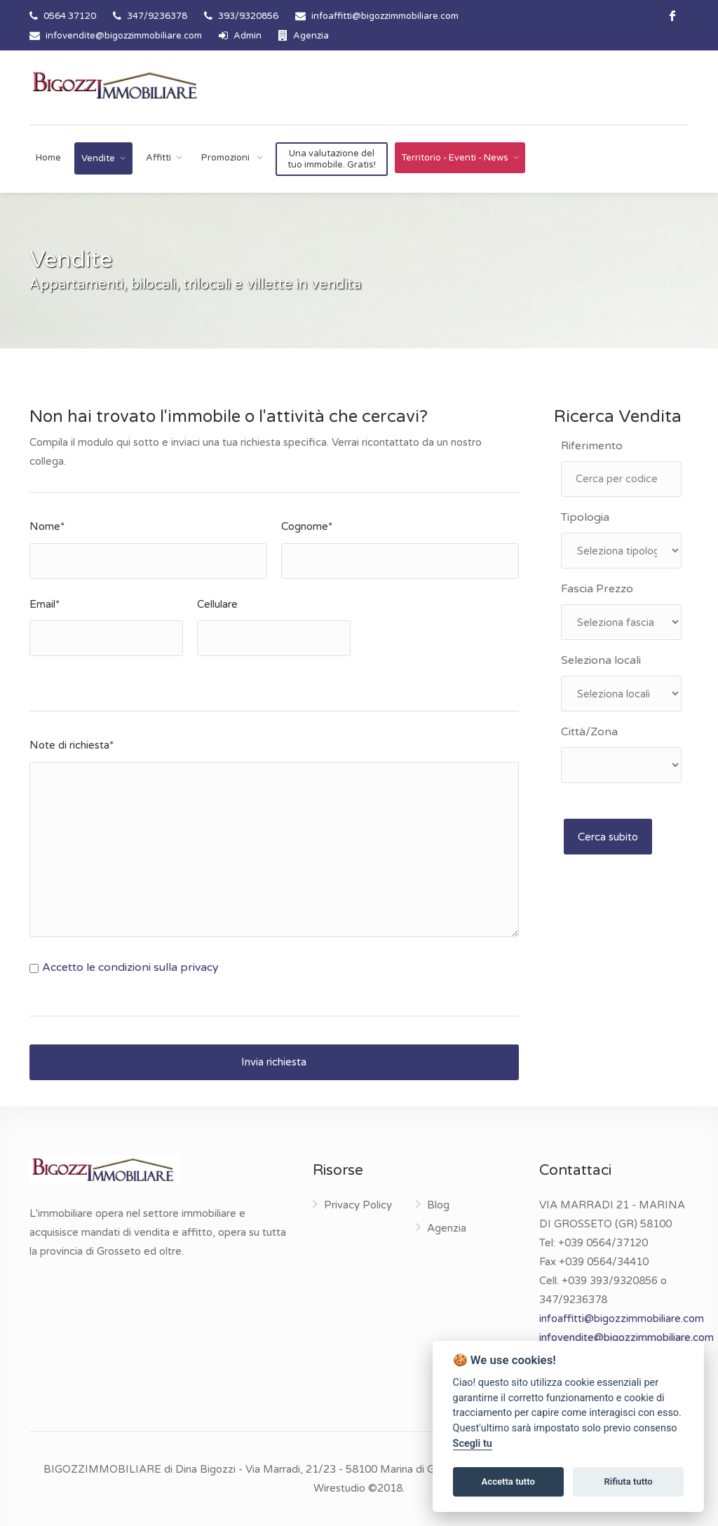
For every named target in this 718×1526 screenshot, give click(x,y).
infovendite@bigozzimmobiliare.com (124, 35)
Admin (240, 35)
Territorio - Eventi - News (454, 157)
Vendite (98, 158)
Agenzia (303, 35)
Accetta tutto (508, 1481)
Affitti (158, 157)
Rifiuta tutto (628, 1481)
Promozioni (226, 157)
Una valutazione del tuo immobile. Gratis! (331, 159)
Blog (438, 1205)
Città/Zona (589, 732)
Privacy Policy (358, 1205)
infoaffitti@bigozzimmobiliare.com (385, 16)
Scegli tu (472, 1444)
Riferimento (592, 446)
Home (48, 157)
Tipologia (585, 517)
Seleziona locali (601, 660)
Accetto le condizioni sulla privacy (130, 967)
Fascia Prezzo (597, 589)
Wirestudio (339, 1488)
